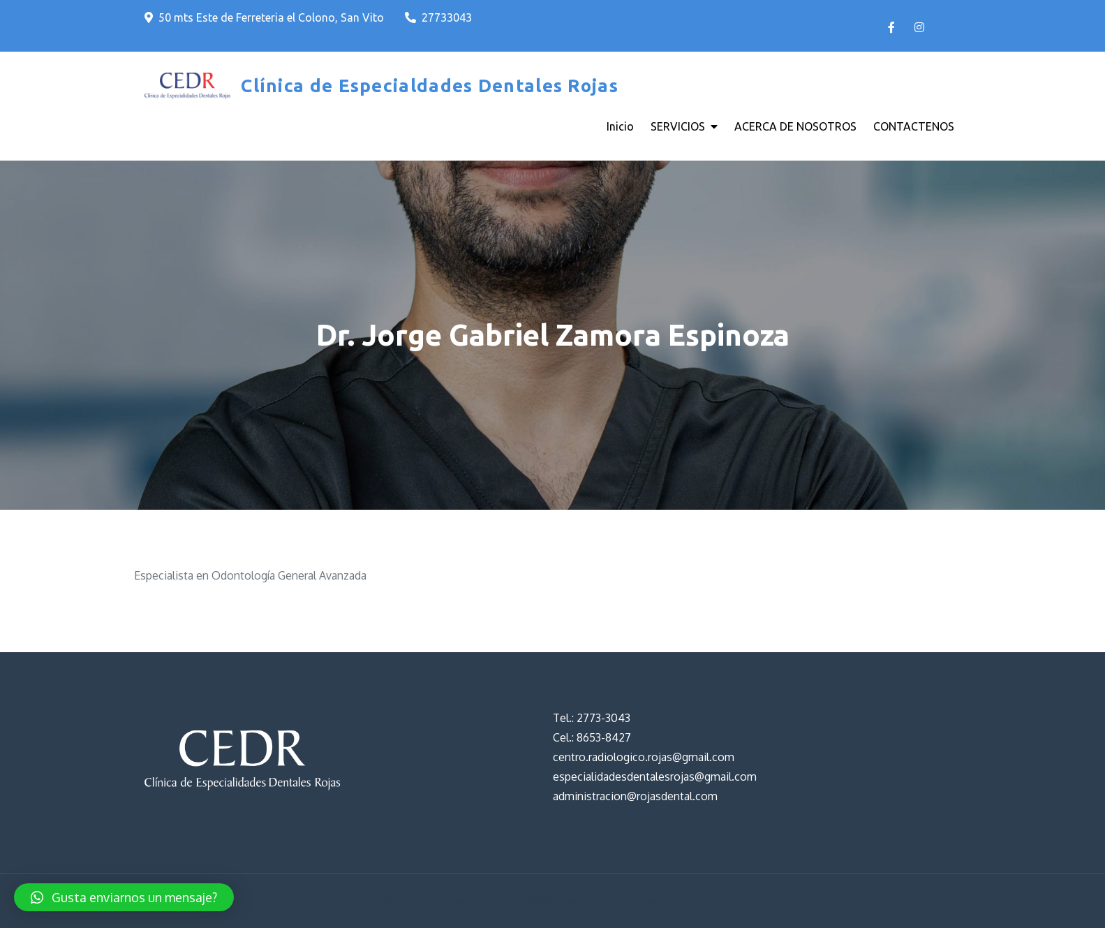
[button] (124, 897)
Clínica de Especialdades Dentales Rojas (429, 85)
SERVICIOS (678, 126)
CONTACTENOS (913, 126)
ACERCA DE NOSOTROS (795, 126)
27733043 (438, 17)
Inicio (620, 126)
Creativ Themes (742, 901)
